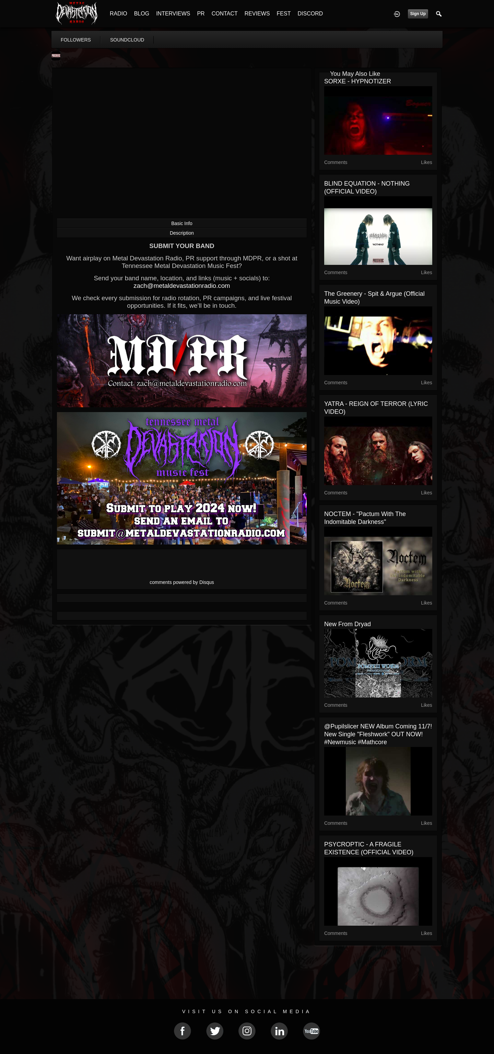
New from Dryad (347, 624)
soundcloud (127, 40)
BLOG (141, 13)
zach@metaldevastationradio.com (181, 285)
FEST (284, 13)
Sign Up (418, 13)
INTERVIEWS (173, 13)
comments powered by (182, 582)
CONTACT (225, 13)
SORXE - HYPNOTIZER (357, 81)
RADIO (118, 13)
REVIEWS (257, 13)
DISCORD (310, 13)
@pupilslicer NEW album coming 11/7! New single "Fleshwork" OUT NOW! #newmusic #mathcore (378, 734)
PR (200, 13)
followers (76, 40)
